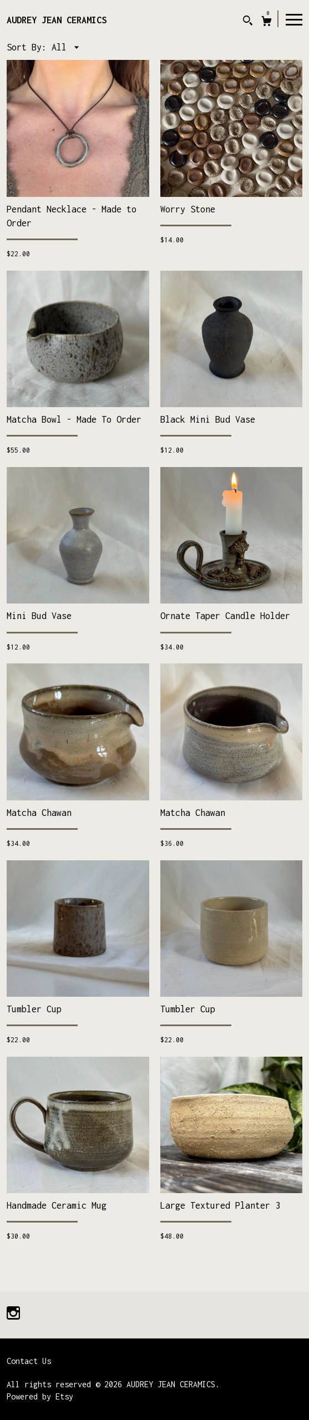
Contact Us (29, 1361)
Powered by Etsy (40, 1396)
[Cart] (266, 22)
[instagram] (13, 1314)
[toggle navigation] (294, 19)
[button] (65, 47)
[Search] (248, 21)
